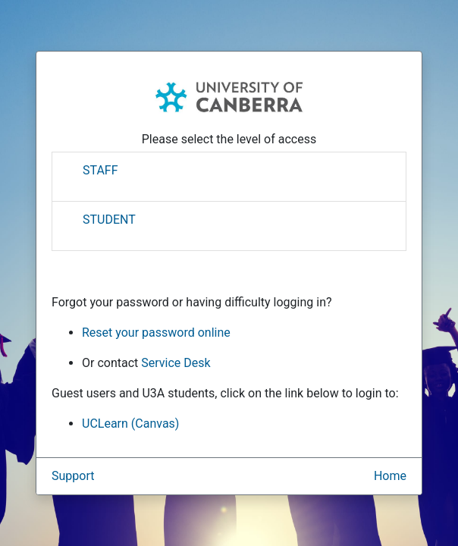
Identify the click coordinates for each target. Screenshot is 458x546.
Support (73, 476)
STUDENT (109, 219)
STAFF (100, 170)
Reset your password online (156, 332)
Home (390, 476)
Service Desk (175, 363)
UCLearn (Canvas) (130, 423)
